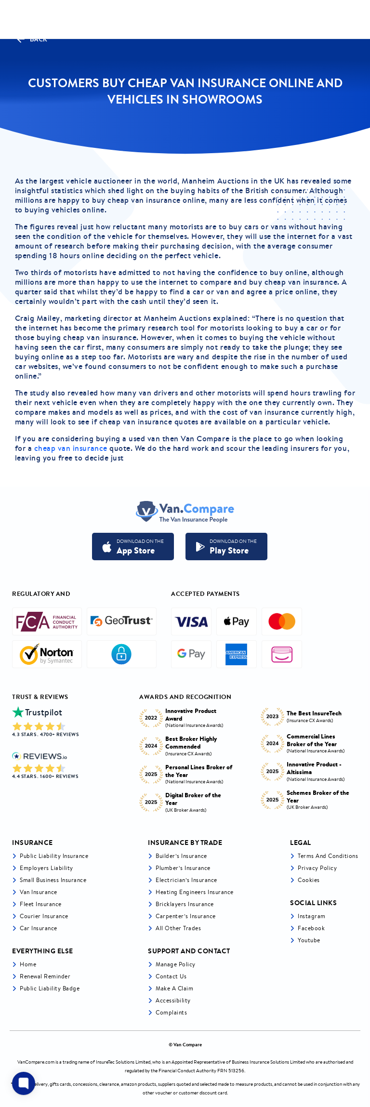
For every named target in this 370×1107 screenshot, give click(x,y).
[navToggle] (352, 19)
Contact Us (171, 976)
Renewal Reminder (45, 976)
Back (31, 39)
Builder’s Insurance (181, 855)
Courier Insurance (44, 916)
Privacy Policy (317, 867)
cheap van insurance (70, 448)
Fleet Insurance (41, 904)
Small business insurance (53, 879)
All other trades (178, 928)
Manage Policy (176, 964)
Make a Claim (174, 988)
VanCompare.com (35, 1062)
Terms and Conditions (328, 855)
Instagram (312, 916)
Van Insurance (38, 892)
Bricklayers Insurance (185, 904)
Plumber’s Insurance (183, 867)
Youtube (309, 940)
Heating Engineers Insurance (195, 892)
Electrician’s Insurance (186, 879)
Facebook (311, 928)
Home (28, 964)
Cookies (309, 879)
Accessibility (173, 1000)
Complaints (171, 1012)
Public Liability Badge (49, 988)
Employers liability (46, 867)
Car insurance (38, 928)
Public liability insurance (54, 855)
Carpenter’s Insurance (186, 916)
